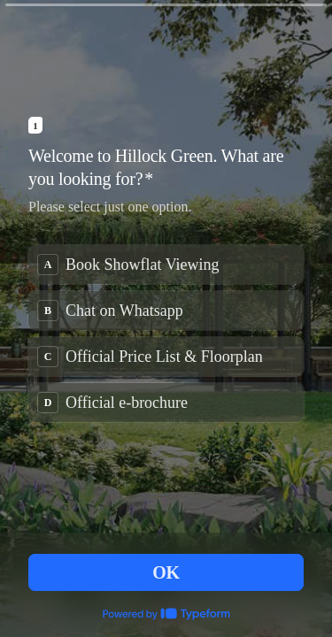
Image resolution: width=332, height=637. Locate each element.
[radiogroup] (166, 333)
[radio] (166, 264)
